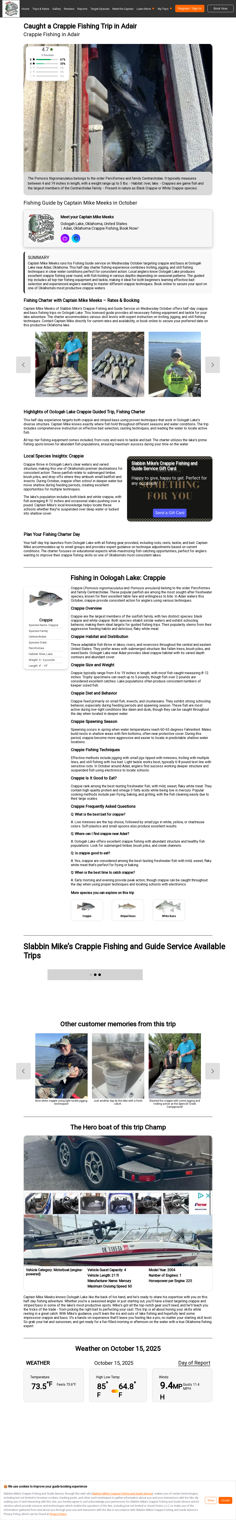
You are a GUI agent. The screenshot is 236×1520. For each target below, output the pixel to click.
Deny (211, 1500)
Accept (225, 1500)
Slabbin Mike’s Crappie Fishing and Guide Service (122, 1493)
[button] (146, 10)
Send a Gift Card (169, 513)
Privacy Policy (58, 1514)
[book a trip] (65, 239)
